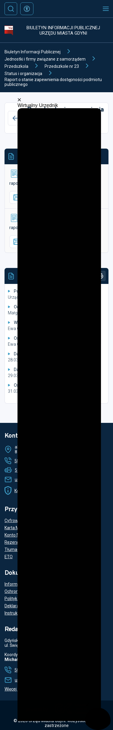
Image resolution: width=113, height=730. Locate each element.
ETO (9, 556)
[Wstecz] (15, 118)
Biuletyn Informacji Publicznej (33, 51)
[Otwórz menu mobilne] (105, 8)
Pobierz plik (29, 197)
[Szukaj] (11, 8)
